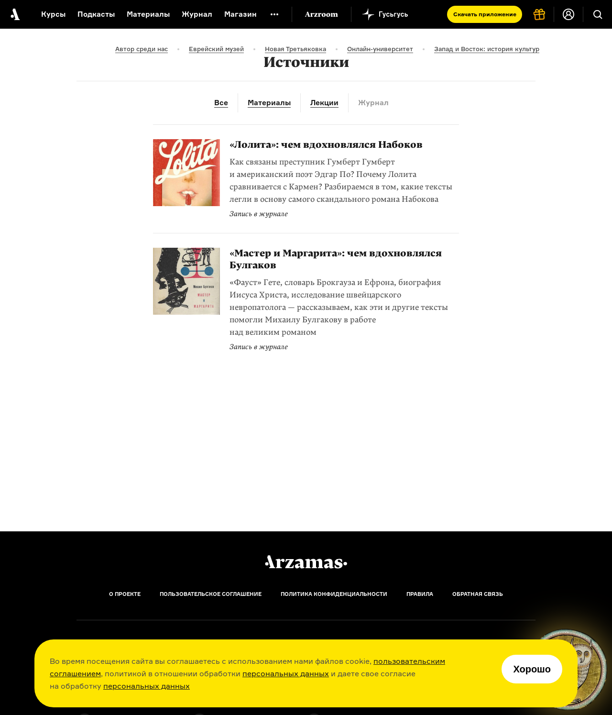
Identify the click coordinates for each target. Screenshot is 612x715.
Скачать (484, 14)
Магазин (240, 14)
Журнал (197, 14)
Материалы (148, 14)
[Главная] (306, 562)
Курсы (53, 14)
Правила (419, 594)
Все (221, 102)
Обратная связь (477, 594)
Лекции (324, 102)
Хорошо (532, 669)
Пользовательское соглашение (211, 594)
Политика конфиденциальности (334, 594)
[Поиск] (597, 14)
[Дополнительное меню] (274, 14)
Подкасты (96, 14)
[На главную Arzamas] (14, 14)
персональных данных (285, 673)
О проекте (125, 594)
